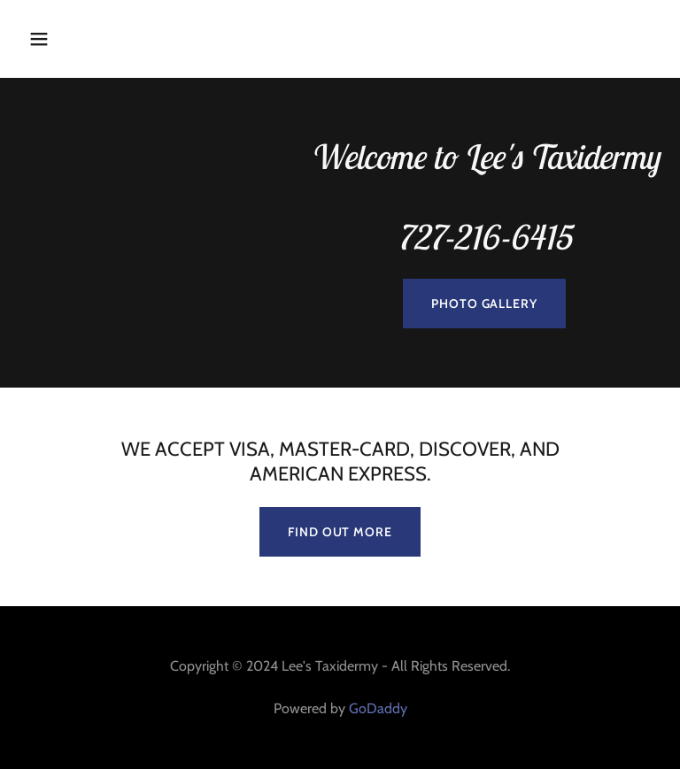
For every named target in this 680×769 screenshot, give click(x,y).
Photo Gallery (484, 303)
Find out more (339, 532)
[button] (94, 39)
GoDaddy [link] (378, 708)
